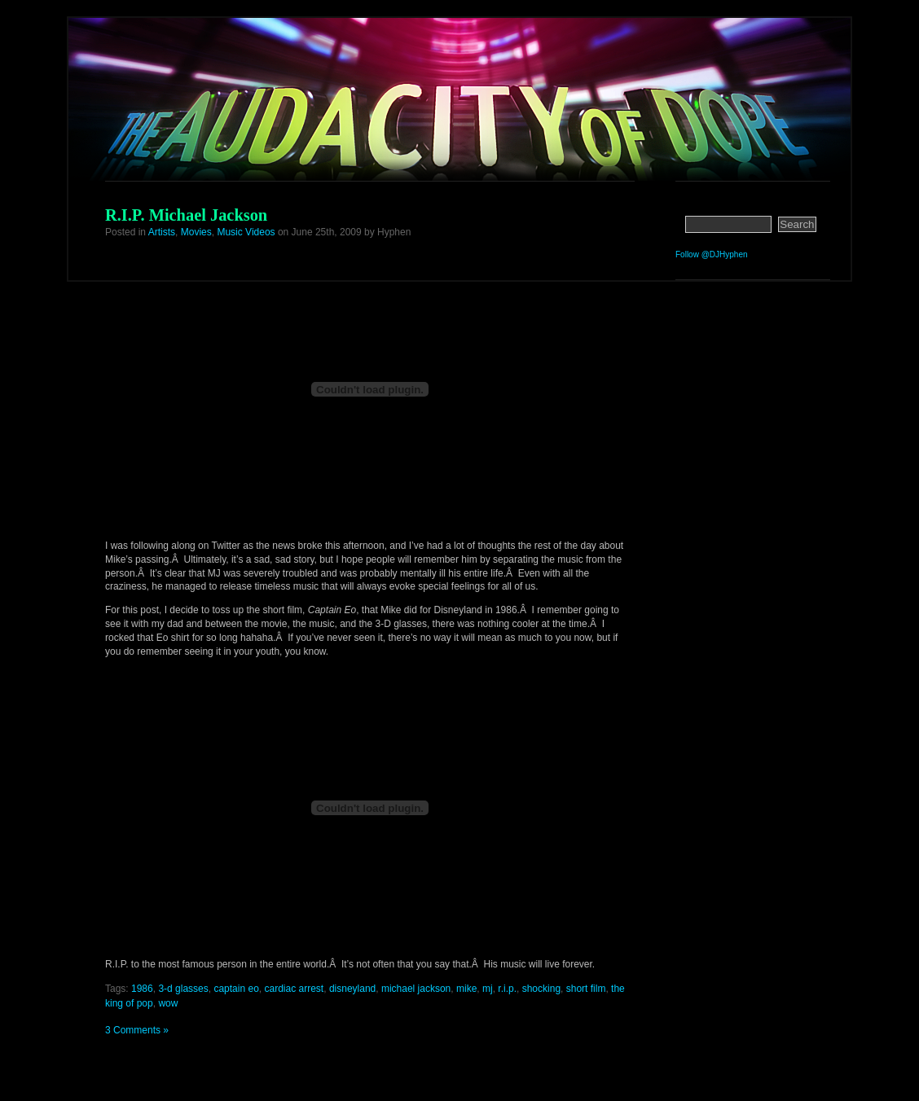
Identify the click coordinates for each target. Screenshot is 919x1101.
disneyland (352, 988)
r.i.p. (507, 988)
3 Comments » (137, 1030)
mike (466, 988)
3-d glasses (183, 988)
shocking (541, 988)
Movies (196, 232)
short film (586, 988)
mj (487, 988)
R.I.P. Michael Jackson (186, 215)
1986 (142, 988)
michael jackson (416, 988)
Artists (161, 232)
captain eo (235, 988)
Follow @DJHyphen (711, 254)
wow (168, 1003)
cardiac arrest (294, 988)
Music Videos (246, 232)
